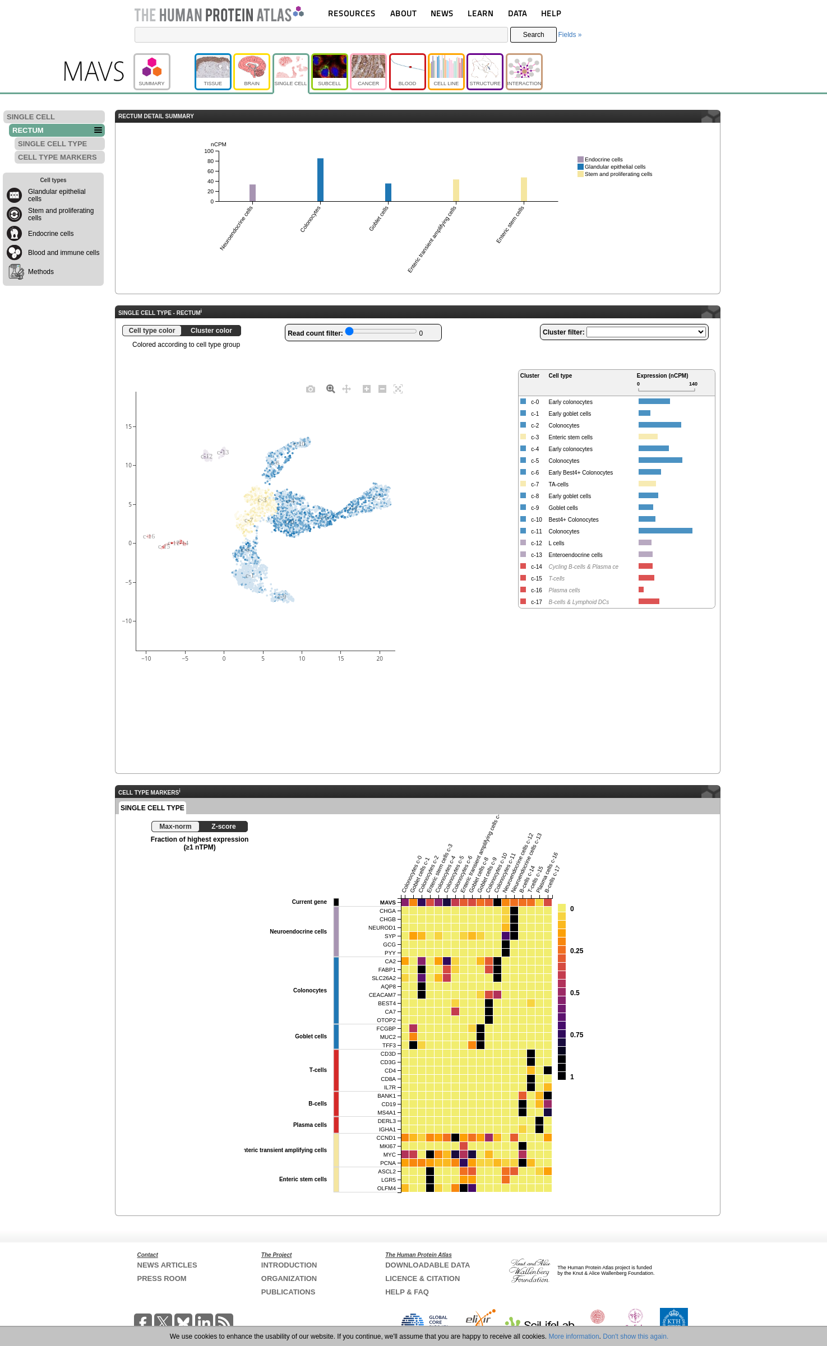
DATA (517, 13)
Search (533, 35)
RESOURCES (352, 13)
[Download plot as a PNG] (310, 388)
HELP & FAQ (407, 1292)
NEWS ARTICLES (167, 1265)
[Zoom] (331, 388)
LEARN (480, 13)
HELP (551, 13)
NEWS (442, 13)
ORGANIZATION (289, 1278)
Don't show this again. (635, 1336)
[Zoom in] (366, 388)
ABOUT (403, 13)
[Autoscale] (398, 388)
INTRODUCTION (289, 1265)
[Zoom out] (382, 388)
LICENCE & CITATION (422, 1278)
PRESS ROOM (162, 1278)
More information (574, 1336)
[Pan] (346, 388)
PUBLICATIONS (288, 1292)
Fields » (569, 35)
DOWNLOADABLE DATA (427, 1265)
